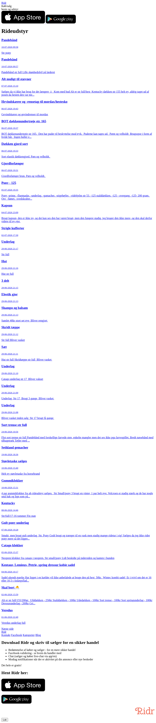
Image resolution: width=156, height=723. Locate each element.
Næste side (7, 628)
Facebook (16, 635)
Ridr (3, 2)
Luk (5, 719)
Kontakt (6, 635)
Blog (38, 635)
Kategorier (29, 635)
